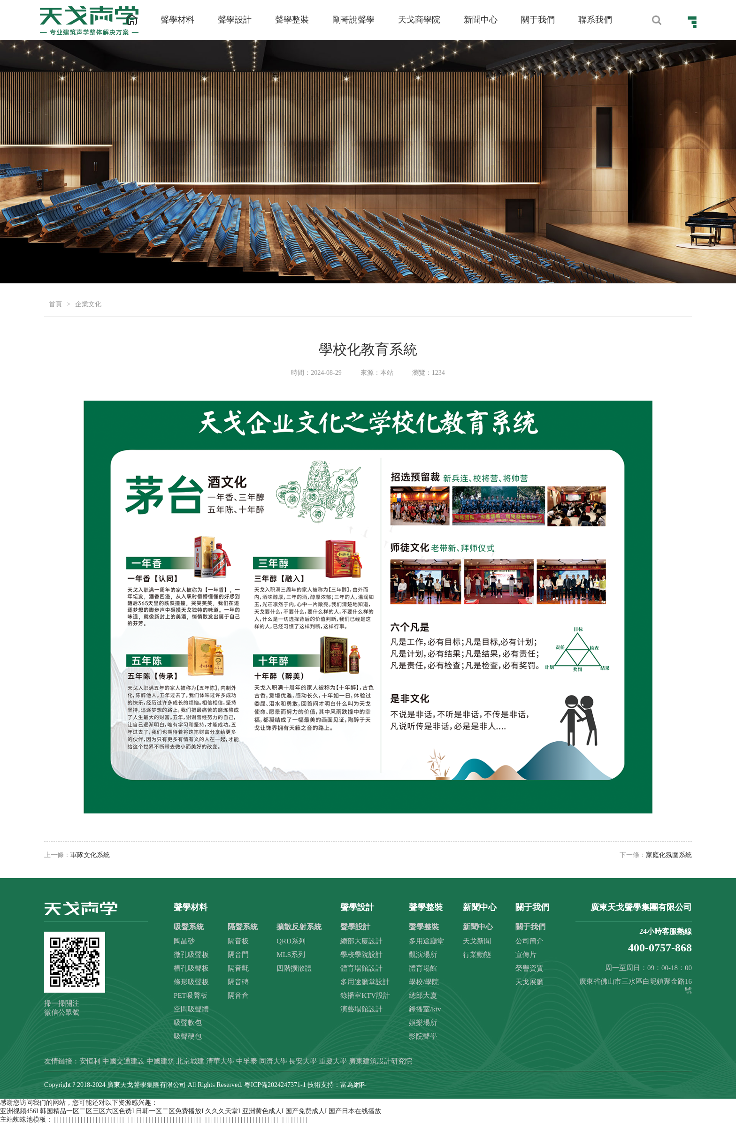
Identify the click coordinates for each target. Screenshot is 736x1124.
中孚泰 (246, 1061)
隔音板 (238, 941)
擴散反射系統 (299, 927)
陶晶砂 (184, 941)
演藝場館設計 (361, 1009)
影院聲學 (423, 1036)
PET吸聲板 (190, 995)
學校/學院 (424, 982)
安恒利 (89, 1061)
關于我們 (538, 19)
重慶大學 (333, 1061)
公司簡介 (529, 941)
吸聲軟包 (188, 1022)
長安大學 (303, 1061)
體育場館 (423, 968)
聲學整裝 (292, 19)
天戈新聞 (477, 941)
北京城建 (190, 1061)
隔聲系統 (243, 927)
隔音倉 (238, 995)
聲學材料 (177, 19)
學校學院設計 (361, 954)
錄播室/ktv (425, 1009)
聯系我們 (595, 19)
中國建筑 (160, 1061)
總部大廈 (423, 995)
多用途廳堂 (426, 941)
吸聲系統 (189, 927)
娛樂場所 (423, 1022)
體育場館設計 (361, 968)
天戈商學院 (419, 19)
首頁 (55, 304)
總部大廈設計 (361, 941)
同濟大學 (273, 1061)
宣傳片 (526, 954)
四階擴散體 (294, 968)
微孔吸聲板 (191, 954)
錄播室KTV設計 (365, 995)
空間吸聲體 (191, 1009)
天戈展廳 (529, 982)
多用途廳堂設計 (365, 982)
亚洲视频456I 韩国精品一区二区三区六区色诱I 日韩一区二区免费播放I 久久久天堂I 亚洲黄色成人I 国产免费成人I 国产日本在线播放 (190, 1111)
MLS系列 (290, 954)
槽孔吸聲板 (191, 968)
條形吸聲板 (191, 982)
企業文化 (88, 304)
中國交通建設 (123, 1061)
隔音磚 (238, 982)
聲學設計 (235, 19)
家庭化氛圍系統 (669, 854)
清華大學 (220, 1061)
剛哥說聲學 (353, 19)
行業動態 (477, 954)
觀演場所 (423, 954)
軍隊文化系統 (90, 854)
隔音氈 (238, 968)
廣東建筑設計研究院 (380, 1061)
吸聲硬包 (188, 1036)
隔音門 (238, 954)
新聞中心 (481, 19)
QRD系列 (291, 941)
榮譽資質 (529, 968)
